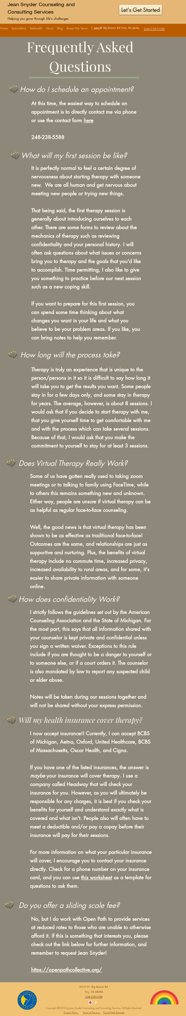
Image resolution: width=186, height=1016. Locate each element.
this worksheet (96, 877)
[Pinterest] (90, 1002)
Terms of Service (91, 1012)
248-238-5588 (47, 137)
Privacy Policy (71, 1012)
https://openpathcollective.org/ (66, 969)
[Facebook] (96, 1002)
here (88, 120)
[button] (19, 26)
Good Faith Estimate (113, 1012)
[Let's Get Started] (140, 10)
